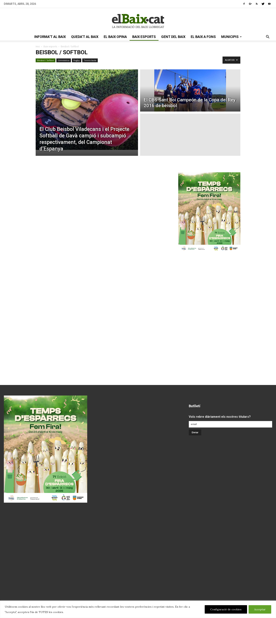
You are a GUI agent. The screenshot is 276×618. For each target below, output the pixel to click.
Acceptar (260, 609)
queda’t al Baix (84, 37)
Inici (38, 46)
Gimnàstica (63, 60)
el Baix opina (115, 37)
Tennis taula (90, 60)
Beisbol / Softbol (45, 60)
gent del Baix (173, 37)
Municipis (231, 37)
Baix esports (144, 37)
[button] (267, 37)
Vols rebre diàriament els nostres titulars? (220, 417)
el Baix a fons (203, 37)
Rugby (76, 60)
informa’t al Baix (50, 37)
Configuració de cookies (226, 609)
